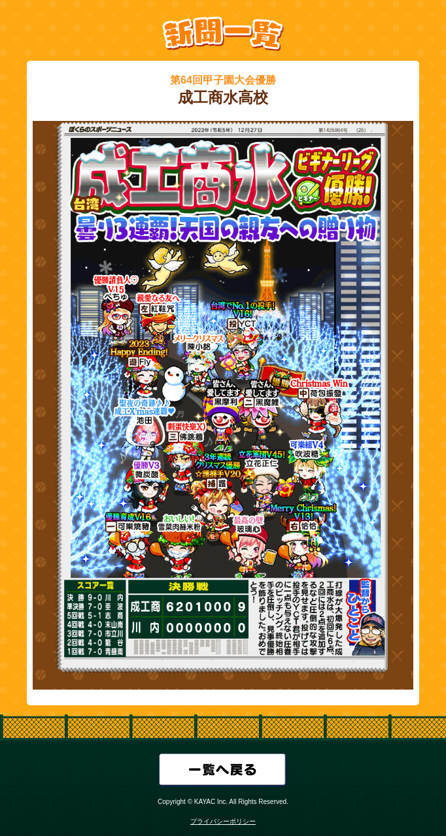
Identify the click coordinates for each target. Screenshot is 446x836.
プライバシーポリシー (223, 821)
